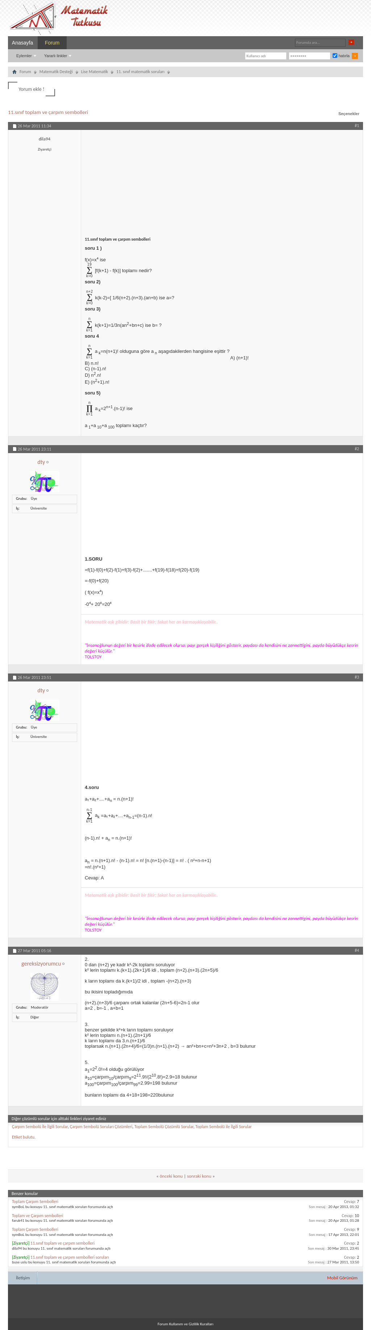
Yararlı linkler (55, 56)
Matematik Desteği (56, 71)
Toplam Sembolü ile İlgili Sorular (223, 1126)
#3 (357, 677)
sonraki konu (199, 1176)
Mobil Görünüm (342, 1277)
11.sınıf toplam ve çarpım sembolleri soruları (69, 1257)
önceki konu (171, 1176)
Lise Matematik (94, 71)
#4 (357, 950)
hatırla (341, 56)
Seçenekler (348, 113)
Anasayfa (22, 43)
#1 (357, 125)
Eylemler (24, 56)
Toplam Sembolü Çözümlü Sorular (163, 1126)
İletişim (23, 1277)
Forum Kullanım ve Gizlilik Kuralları (185, 1324)
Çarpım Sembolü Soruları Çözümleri (101, 1126)
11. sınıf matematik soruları (140, 71)
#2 (357, 448)
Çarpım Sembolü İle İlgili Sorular (40, 1126)
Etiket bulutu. (24, 1137)
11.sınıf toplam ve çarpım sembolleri (48, 112)
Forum (52, 43)
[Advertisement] (222, 180)
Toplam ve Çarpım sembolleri (37, 1215)
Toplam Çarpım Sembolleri (35, 1201)
